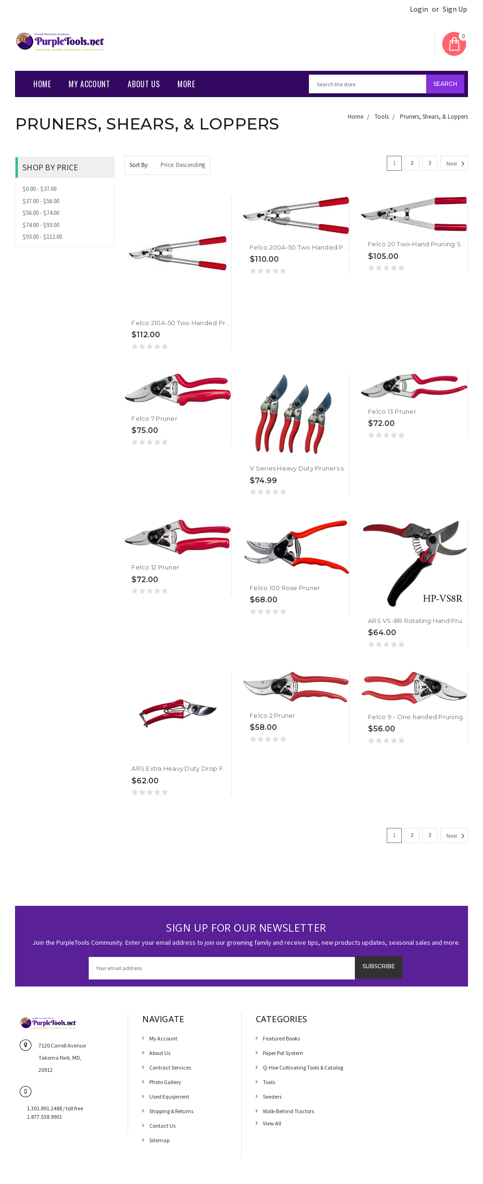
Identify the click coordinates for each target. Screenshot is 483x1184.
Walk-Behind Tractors (288, 1111)
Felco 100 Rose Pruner (285, 588)
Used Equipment (169, 1096)
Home (42, 84)
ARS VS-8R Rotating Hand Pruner (420, 620)
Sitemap (159, 1140)
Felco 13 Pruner (392, 411)
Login (419, 9)
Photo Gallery (165, 1081)
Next (457, 163)
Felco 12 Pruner (155, 567)
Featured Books (281, 1038)
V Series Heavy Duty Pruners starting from (315, 468)
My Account (89, 84)
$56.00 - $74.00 (41, 213)
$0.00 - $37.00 (39, 189)
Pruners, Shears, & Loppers (434, 117)
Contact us (162, 1125)
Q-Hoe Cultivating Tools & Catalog (303, 1067)
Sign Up (455, 9)
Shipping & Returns (171, 1111)
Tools (382, 117)
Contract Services (170, 1067)
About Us (144, 84)
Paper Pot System (283, 1052)
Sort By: (139, 165)
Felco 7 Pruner (154, 418)
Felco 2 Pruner (273, 715)
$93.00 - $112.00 (42, 237)
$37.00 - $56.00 (41, 201)
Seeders (272, 1096)
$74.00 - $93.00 (41, 225)
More (186, 84)
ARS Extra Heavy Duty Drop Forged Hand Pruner (207, 768)
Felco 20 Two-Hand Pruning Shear (421, 244)
